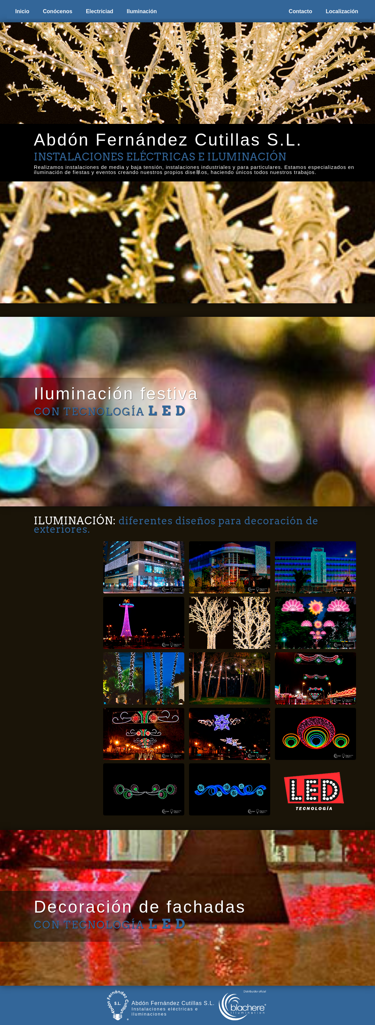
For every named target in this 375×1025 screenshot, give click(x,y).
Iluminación (142, 11)
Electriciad (99, 11)
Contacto (300, 11)
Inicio (22, 11)
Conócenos (57, 11)
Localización (342, 11)
